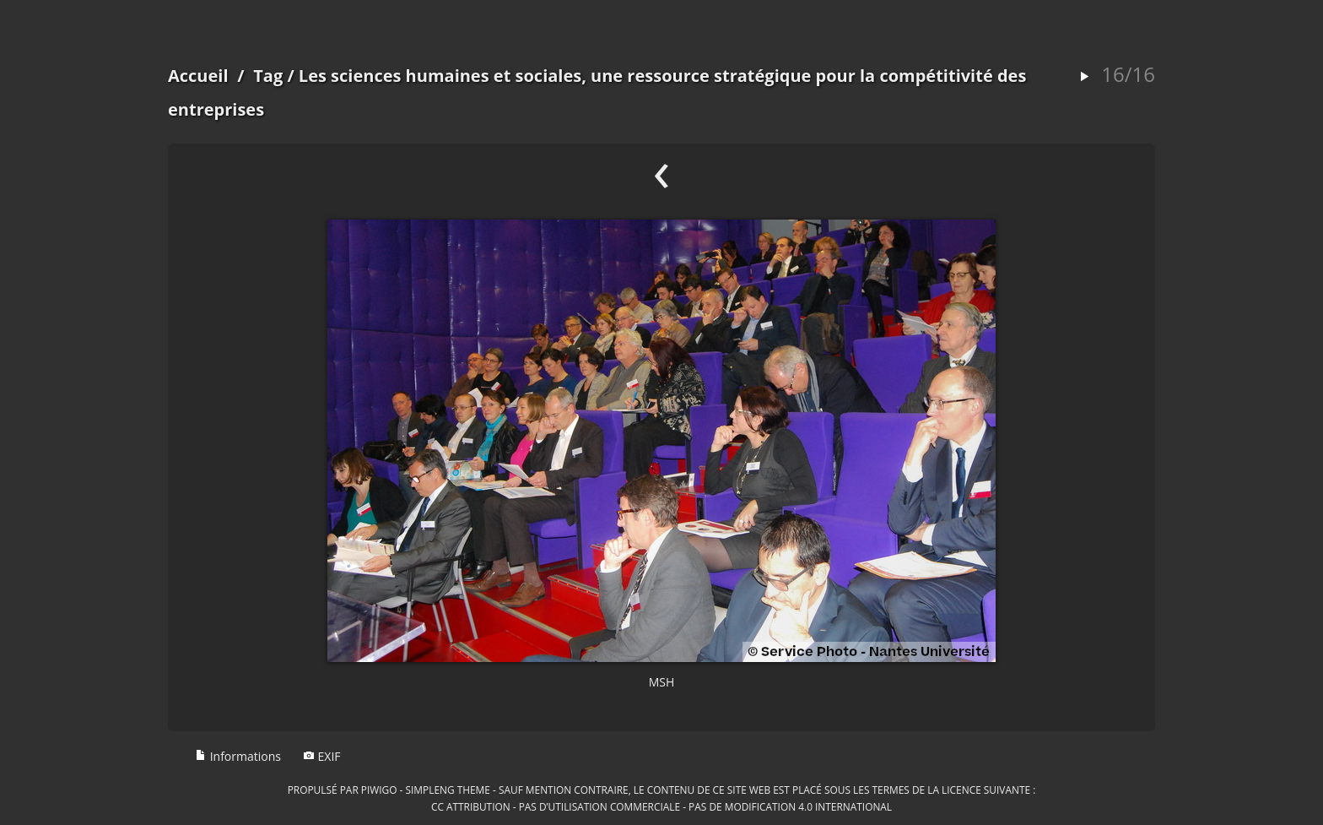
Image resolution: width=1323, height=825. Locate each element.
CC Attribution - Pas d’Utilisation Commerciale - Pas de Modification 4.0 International (661, 806)
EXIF (322, 756)
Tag (268, 75)
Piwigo (379, 789)
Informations (238, 756)
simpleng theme (448, 789)
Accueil (198, 75)
